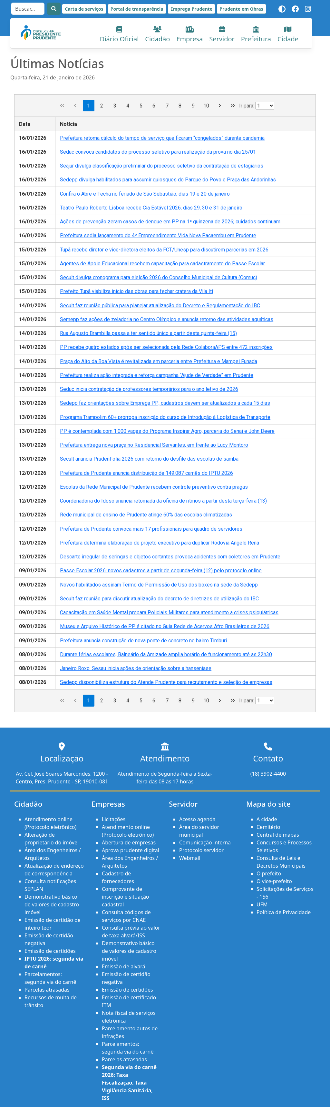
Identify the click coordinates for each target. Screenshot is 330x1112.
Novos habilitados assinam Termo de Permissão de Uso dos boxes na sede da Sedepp (159, 585)
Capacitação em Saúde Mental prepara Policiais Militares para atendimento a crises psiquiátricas (169, 612)
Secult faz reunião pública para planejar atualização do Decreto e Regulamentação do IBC (160, 305)
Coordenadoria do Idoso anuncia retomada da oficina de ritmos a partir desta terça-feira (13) (163, 501)
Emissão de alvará (123, 966)
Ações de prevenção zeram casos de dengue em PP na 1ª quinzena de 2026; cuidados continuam (170, 222)
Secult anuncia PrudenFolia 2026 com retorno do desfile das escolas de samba (149, 459)
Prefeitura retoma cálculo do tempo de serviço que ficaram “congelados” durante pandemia (162, 138)
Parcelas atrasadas (47, 989)
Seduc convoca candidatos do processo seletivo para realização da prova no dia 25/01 (158, 152)
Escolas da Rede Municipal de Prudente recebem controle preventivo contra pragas (154, 487)
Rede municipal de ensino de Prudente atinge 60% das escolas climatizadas (146, 515)
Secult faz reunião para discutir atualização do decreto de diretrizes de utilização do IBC (159, 599)
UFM (262, 904)
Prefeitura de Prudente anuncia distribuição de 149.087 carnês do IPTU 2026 (146, 473)
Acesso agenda (197, 819)
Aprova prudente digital (130, 850)
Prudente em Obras (241, 9)
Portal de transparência (137, 9)
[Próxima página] (220, 106)
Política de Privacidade (284, 912)
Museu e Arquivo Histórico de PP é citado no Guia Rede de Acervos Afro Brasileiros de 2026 (164, 626)
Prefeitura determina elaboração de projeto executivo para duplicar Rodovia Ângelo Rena (159, 543)
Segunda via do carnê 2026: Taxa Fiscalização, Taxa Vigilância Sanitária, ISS (129, 1083)
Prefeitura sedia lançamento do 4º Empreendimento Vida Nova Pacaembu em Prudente (158, 235)
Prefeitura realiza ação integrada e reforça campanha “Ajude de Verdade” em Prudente (156, 375)
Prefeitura (256, 34)
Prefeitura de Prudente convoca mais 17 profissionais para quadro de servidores (151, 529)
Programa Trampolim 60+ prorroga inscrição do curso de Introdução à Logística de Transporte (165, 417)
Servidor (222, 34)
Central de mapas (278, 834)
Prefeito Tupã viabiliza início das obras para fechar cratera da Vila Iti (136, 291)
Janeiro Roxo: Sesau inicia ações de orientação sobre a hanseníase (135, 668)
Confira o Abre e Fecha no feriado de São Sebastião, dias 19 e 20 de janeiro (145, 194)
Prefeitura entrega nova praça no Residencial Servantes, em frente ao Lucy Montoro (154, 445)
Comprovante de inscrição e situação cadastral (125, 896)
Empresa (189, 34)
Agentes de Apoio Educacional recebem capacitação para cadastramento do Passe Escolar (162, 263)
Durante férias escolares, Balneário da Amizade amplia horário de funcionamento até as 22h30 (166, 654)
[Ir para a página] (265, 105)
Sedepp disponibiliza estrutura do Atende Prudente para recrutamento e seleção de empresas (166, 682)
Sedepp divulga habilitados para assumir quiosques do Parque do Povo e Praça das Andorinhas (168, 180)
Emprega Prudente (191, 9)
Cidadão (157, 34)
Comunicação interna (205, 842)
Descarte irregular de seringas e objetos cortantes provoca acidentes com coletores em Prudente (170, 557)
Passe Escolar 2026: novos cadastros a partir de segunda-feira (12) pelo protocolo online (161, 570)
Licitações (113, 819)
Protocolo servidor (201, 850)
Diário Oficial (119, 34)
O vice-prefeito (274, 881)
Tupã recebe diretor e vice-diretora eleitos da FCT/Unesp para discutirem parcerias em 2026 (164, 250)
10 (206, 106)
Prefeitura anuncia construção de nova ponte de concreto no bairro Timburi (143, 641)
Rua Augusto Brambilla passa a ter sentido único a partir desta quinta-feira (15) (148, 333)
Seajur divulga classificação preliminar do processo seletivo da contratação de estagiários (161, 166)
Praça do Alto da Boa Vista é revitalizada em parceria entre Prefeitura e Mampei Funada (158, 361)
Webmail (189, 858)
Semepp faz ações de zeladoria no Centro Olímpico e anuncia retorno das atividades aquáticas (166, 319)
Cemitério (268, 827)
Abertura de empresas (129, 842)
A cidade (267, 819)
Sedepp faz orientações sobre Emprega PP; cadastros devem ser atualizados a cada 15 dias (165, 403)
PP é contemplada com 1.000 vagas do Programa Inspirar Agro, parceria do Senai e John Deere (167, 431)
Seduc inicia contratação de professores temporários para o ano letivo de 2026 (149, 389)
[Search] (27, 9)
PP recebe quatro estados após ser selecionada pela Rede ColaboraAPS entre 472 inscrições (166, 347)
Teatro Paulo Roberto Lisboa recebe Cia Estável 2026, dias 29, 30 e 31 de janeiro (151, 208)
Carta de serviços (84, 9)
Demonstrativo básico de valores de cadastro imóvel (51, 904)
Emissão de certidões (50, 950)
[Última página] (233, 106)
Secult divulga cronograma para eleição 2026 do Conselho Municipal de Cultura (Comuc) (158, 277)
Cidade (287, 34)
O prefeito (269, 873)
